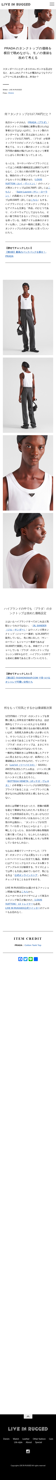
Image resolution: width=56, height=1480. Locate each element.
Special (38, 1442)
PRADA (11, 93)
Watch (16, 1438)
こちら (34, 200)
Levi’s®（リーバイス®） (23, 765)
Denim (6, 1438)
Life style (18, 1442)
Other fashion (39, 1438)
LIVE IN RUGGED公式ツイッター (22, 908)
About (29, 1442)
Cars (51, 1438)
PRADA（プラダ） (38, 122)
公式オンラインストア (25, 875)
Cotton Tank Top (32, 945)
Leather (25, 1438)
